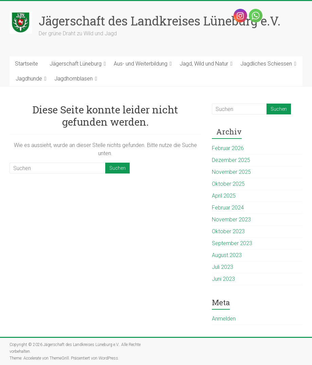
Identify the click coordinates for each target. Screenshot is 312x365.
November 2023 (231, 219)
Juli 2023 (222, 267)
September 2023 (232, 243)
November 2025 (231, 172)
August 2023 (227, 255)
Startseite (26, 63)
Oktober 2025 (228, 184)
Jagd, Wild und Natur (204, 63)
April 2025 (224, 196)
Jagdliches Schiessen (266, 63)
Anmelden (224, 318)
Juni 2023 (223, 279)
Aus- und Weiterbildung (140, 63)
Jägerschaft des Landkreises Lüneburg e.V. (159, 21)
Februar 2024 (228, 207)
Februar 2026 (228, 148)
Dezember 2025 (231, 160)
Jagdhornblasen (73, 78)
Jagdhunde (29, 78)
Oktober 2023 (228, 231)
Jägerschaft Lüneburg (76, 63)
